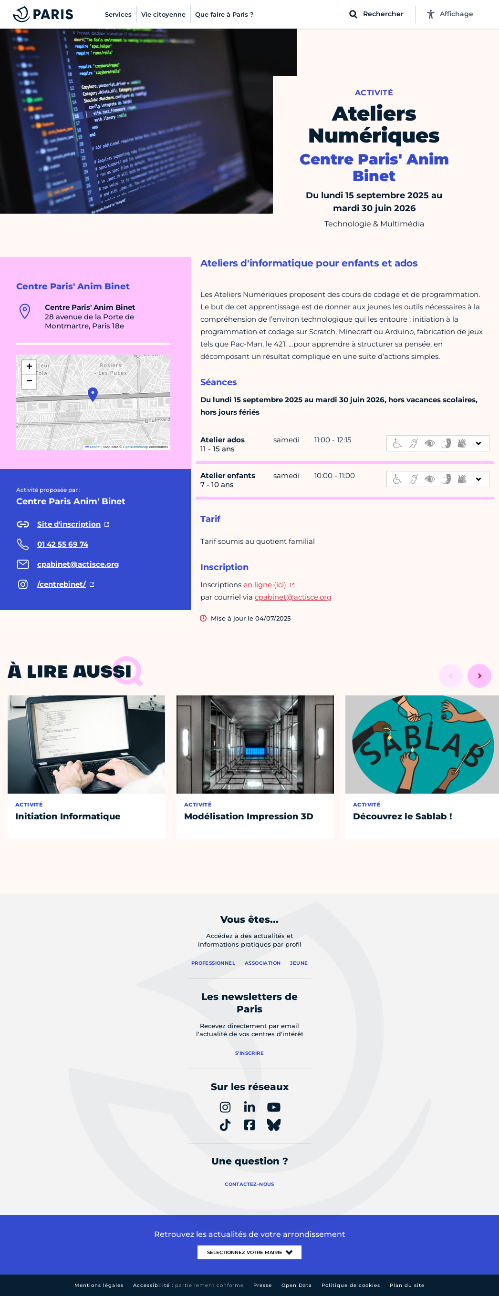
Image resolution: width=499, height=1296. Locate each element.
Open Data (296, 1285)
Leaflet (93, 447)
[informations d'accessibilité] (437, 443)
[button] (93, 394)
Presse (262, 1285)
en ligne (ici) (264, 584)
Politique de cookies (351, 1285)
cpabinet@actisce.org (293, 597)
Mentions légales (99, 1285)
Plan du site (407, 1285)
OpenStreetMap (135, 447)
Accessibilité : (188, 1285)
